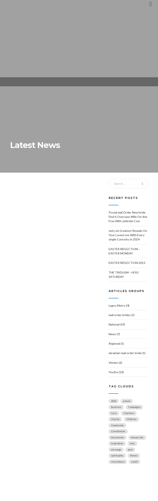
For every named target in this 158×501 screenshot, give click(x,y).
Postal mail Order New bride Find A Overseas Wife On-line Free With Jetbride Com (128, 217)
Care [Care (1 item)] (114, 413)
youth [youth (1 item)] (134, 461)
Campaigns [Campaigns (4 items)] (134, 407)
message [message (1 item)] (116, 449)
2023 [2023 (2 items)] (113, 401)
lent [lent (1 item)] (132, 443)
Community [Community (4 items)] (117, 425)
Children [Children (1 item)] (131, 419)
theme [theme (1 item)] (134, 455)
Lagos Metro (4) (119, 305)
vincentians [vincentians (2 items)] (117, 461)
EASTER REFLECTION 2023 (127, 262)
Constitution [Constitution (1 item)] (118, 431)
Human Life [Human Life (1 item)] (137, 437)
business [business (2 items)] (116, 407)
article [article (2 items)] (126, 401)
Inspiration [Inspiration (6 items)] (117, 443)
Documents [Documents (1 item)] (117, 437)
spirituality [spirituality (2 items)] (117, 455)
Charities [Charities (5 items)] (128, 413)
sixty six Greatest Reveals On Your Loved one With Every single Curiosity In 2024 (128, 235)
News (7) (114, 334)
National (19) (117, 324)
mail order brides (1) (122, 315)
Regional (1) (116, 343)
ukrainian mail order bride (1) (127, 353)
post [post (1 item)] (130, 449)
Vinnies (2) (115, 362)
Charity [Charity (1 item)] (115, 419)
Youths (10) (116, 372)
